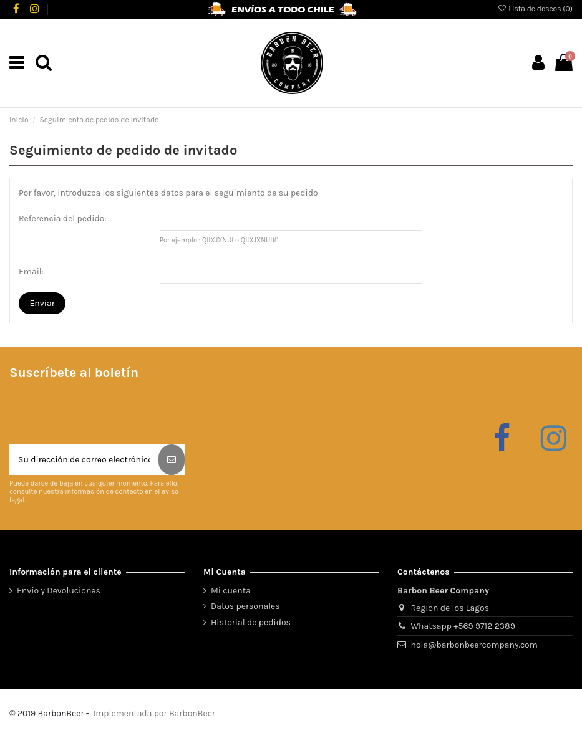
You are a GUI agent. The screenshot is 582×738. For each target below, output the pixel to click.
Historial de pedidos (251, 622)
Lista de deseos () (535, 8)
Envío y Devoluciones (58, 590)
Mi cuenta (231, 590)
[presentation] (104, 414)
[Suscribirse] (171, 459)
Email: (31, 271)
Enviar (42, 303)
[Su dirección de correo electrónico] (83, 459)
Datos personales (245, 606)
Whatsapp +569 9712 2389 (463, 626)
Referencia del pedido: (63, 218)
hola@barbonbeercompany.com (474, 645)
